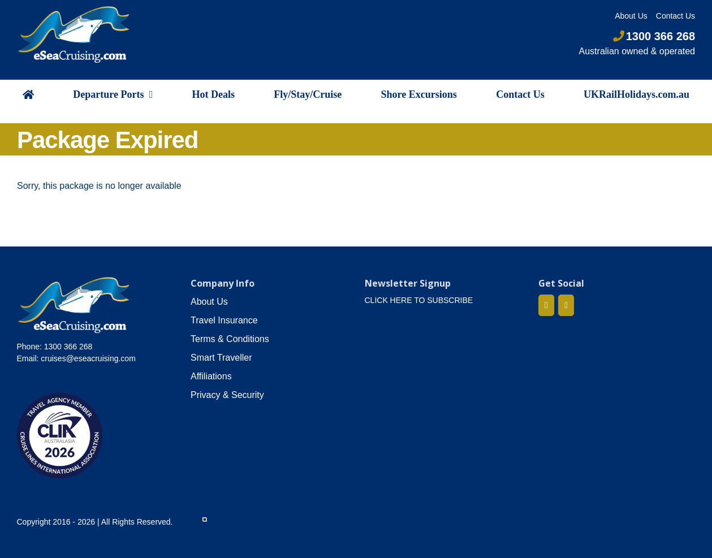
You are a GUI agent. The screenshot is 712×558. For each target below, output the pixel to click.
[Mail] (566, 305)
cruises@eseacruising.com (88, 358)
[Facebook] (546, 305)
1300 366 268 (654, 36)
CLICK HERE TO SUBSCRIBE (419, 300)
